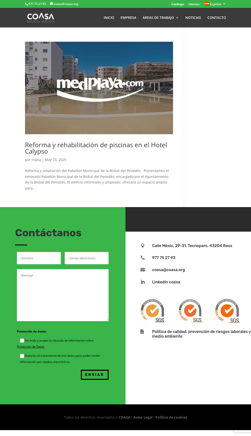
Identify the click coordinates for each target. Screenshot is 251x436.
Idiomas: (194, 4)
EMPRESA (128, 18)
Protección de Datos (30, 346)
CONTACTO (216, 18)
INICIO (109, 18)
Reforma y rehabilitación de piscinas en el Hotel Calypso (96, 148)
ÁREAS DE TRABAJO (158, 18)
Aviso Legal (142, 417)
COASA (125, 417)
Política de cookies (171, 417)
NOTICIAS (193, 18)
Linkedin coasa (166, 282)
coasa (36, 159)
